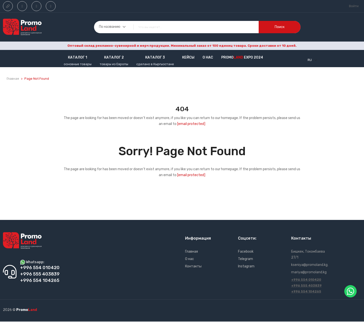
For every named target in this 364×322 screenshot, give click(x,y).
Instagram (246, 267)
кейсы (188, 57)
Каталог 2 (114, 57)
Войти (354, 6)
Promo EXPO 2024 (242, 57)
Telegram (245, 259)
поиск (280, 27)
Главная (13, 78)
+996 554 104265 (306, 292)
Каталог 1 (77, 57)
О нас (208, 57)
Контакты (193, 267)
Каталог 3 (155, 57)
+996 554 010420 (306, 280)
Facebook (245, 252)
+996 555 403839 (306, 286)
